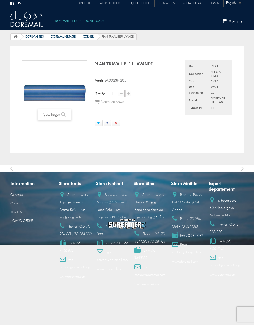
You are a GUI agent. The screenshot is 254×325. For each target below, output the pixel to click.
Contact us (163, 3)
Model (99, 80)
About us (77, 3)
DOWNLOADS (94, 21)
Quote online (136, 3)
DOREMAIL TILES (66, 21)
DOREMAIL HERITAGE (63, 36)
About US (16, 212)
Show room (190, 3)
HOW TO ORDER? (21, 221)
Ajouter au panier (109, 102)
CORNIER (88, 36)
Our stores (16, 195)
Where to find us (105, 3)
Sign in (214, 3)
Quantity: (100, 93)
